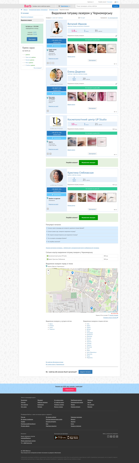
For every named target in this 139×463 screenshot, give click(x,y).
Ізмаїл (51, 327)
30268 (35, 34)
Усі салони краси (58, 400)
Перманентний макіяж (77, 402)
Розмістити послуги (88, 162)
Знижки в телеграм (76, 426)
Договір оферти (25, 426)
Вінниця (89, 338)
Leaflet (104, 311)
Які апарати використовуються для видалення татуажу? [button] (63, 235)
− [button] (48, 273)
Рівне (88, 350)
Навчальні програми (76, 417)
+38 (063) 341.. (57, 190)
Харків (89, 327)
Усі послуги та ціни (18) (92, 88)
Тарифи (23, 421)
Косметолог (24, 400)
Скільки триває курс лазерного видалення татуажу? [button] (62, 231)
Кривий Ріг (90, 334)
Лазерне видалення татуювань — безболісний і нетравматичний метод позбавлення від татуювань (72, 248)
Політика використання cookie (54, 419)
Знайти (115, 6)
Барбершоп (41, 404)
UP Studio (87, 119)
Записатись (56, 46)
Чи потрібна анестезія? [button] (54, 241)
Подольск (52, 329)
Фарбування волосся (76, 400)
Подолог (40, 407)
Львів (88, 331)
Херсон (89, 340)
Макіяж (73, 404)
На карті (81, 18)
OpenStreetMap (111, 311)
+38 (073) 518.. (57, 133)
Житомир (89, 347)
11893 (35, 32)
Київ (88, 324)
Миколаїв (89, 336)
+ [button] (48, 270)
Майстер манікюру (43, 402)
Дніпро (89, 329)
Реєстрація (109, 1)
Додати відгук (71, 56)
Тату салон (24, 407)
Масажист (40, 400)
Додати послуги (85, 372)
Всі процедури (25, 13)
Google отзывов (114, 315)
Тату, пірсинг (90, 404)
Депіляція (90, 400)
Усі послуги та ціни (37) (92, 40)
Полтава (89, 343)
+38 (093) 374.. (57, 41)
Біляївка (51, 325)
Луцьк (88, 356)
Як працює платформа (27, 419)
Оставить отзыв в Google (110, 317)
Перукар (23, 402)
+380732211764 (27, 443)
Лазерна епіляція (75, 407)
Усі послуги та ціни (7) (92, 189)
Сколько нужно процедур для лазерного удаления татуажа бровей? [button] (66, 228)
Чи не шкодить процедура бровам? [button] (57, 238)
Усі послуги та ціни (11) (92, 133)
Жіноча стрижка (58, 407)
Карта (72, 424)
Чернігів (89, 341)
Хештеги (73, 421)
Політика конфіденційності (28, 424)
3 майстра (60, 18)
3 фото (101, 142)
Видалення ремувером (27, 17)
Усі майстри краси (59, 402)
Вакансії (73, 419)
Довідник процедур (51, 426)
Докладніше (92, 60)
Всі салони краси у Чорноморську (55, 364)
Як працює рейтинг (51, 417)
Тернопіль (89, 354)
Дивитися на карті (53, 58)
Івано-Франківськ (91, 352)
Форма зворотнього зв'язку (28, 441)
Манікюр (89, 407)
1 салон (54, 18)
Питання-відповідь (51, 421)
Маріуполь (90, 357)
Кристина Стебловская (92, 173)
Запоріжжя (90, 333)
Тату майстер (24, 404)
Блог (47, 424)
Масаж (89, 402)
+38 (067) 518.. (57, 89)
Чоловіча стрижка (59, 404)
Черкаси (89, 345)
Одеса (51, 324)
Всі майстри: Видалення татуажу (54, 362)
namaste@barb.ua (26, 438)
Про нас (23, 417)
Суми (88, 349)
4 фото (111, 48)
